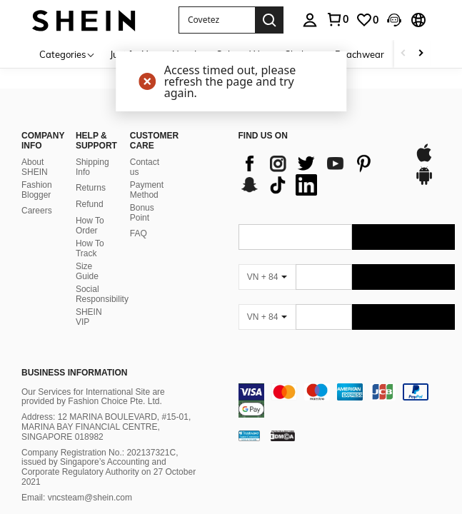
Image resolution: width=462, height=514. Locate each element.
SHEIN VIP (89, 317)
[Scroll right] (421, 54)
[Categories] (67, 54)
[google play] (424, 183)
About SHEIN (34, 167)
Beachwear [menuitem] (359, 54)
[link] (367, 20)
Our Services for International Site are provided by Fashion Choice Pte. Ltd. (93, 397)
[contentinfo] (347, 400)
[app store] (424, 160)
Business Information (74, 373)
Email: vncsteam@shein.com (76, 498)
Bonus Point (142, 213)
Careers (36, 211)
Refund (90, 204)
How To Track (90, 248)
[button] (217, 20)
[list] (319, 174)
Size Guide (87, 271)
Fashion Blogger (36, 190)
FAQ (138, 233)
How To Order (90, 226)
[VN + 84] (267, 277)
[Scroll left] (403, 54)
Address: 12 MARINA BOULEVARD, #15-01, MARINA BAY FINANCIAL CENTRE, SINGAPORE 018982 (106, 427)
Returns (91, 188)
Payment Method (147, 190)
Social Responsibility (102, 294)
